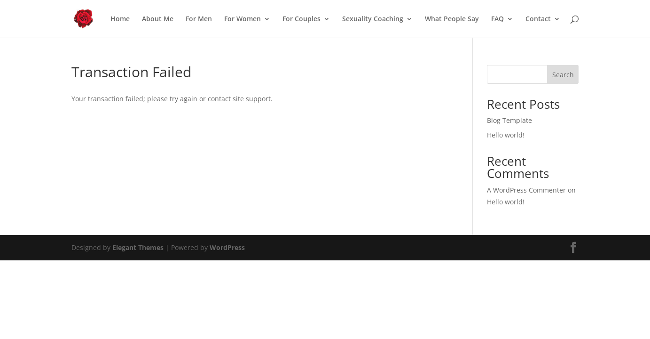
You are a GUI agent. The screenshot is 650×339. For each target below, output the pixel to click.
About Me (157, 19)
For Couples (301, 19)
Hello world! (506, 134)
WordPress (227, 247)
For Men (199, 19)
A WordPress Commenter (526, 190)
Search (563, 74)
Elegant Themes (138, 247)
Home (120, 19)
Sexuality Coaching (372, 19)
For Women (242, 19)
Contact (538, 19)
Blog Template (509, 120)
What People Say (452, 19)
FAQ (497, 19)
